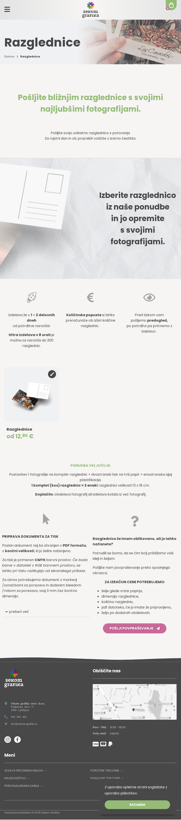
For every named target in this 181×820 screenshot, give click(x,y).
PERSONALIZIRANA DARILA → (23, 786)
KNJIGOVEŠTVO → (16, 779)
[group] (31, 406)
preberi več (19, 612)
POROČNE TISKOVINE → (106, 771)
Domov (9, 56)
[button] (46, 612)
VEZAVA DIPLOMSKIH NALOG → (25, 771)
